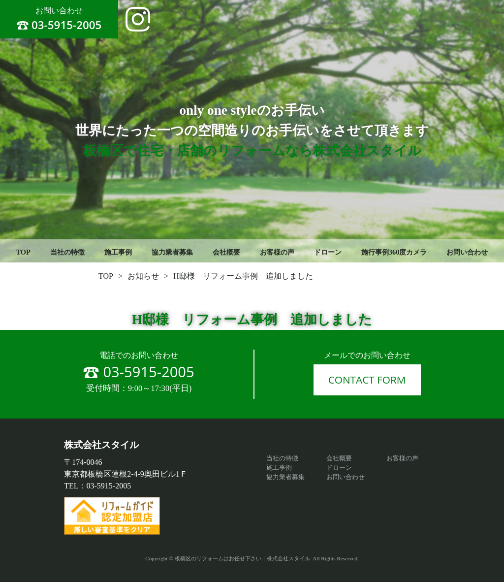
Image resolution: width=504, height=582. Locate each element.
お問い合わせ (467, 252)
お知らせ (143, 276)
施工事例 (118, 252)
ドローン (328, 252)
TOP (23, 252)
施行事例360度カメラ (394, 252)
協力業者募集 (172, 252)
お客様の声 (277, 252)
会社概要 (226, 252)
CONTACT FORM (367, 380)
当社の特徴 (67, 252)
